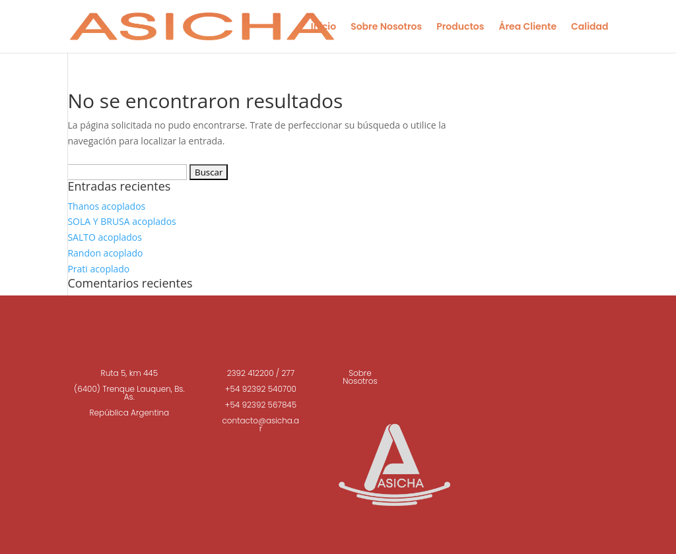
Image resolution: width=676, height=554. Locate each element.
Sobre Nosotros (386, 27)
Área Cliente (527, 27)
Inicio (323, 27)
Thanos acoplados (106, 206)
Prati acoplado (98, 268)
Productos (460, 27)
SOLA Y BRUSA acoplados (121, 221)
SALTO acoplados (104, 237)
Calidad (590, 27)
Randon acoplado (105, 253)
